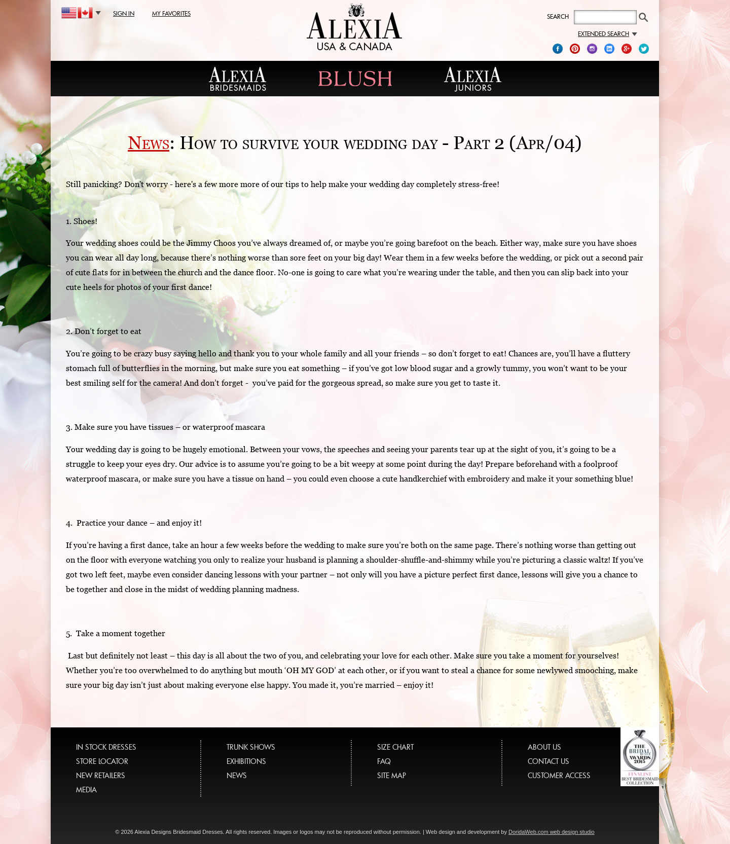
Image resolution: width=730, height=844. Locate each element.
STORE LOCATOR (102, 761)
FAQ (384, 761)
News (148, 142)
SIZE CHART (395, 747)
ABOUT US (544, 747)
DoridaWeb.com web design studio (551, 832)
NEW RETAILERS (100, 775)
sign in (123, 13)
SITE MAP (391, 775)
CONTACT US (548, 761)
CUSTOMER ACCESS (559, 775)
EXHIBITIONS (246, 761)
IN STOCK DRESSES (106, 747)
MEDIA (86, 789)
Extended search (608, 33)
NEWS (237, 775)
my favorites (171, 13)
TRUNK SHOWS (251, 747)
